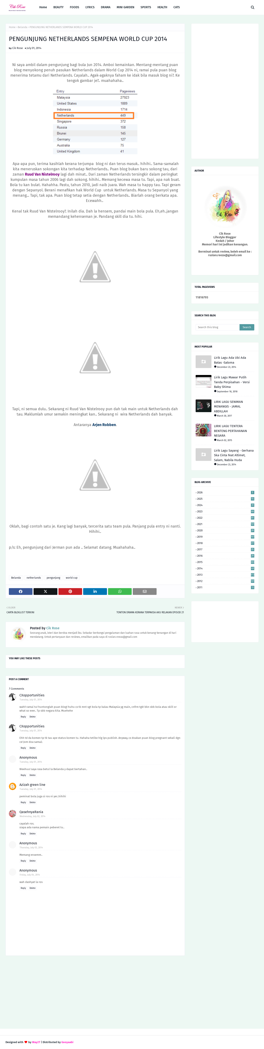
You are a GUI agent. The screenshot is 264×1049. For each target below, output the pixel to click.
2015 (225, 562)
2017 (225, 549)
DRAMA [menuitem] (105, 7)
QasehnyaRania (31, 812)
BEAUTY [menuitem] (58, 7)
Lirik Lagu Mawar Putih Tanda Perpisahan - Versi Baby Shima (232, 382)
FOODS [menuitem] (74, 7)
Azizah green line (32, 785)
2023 (225, 511)
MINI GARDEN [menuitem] (125, 7)
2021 (225, 524)
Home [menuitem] (43, 7)
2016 (225, 555)
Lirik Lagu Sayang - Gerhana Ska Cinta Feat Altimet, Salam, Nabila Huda (234, 455)
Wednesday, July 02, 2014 (32, 816)
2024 (225, 505)
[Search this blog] (218, 327)
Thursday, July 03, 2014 (31, 847)
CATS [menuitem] (176, 7)
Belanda (22, 27)
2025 (225, 498)
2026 (225, 492)
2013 (225, 574)
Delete (32, 717)
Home (12, 27)
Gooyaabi (67, 1042)
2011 (225, 587)
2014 (225, 568)
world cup (71, 577)
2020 (225, 530)
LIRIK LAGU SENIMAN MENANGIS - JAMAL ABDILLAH (228, 406)
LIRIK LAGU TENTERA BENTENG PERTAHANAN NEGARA (230, 430)
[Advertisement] (95, 992)
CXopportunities (31, 695)
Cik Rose (17, 48)
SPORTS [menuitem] (146, 7)
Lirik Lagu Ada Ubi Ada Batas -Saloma (230, 360)
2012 (225, 581)
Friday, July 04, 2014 (30, 874)
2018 (225, 543)
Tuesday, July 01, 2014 (31, 699)
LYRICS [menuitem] (90, 7)
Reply (23, 717)
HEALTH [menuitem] (162, 7)
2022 (225, 517)
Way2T (36, 1042)
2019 (225, 536)
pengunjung (53, 577)
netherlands (34, 577)
